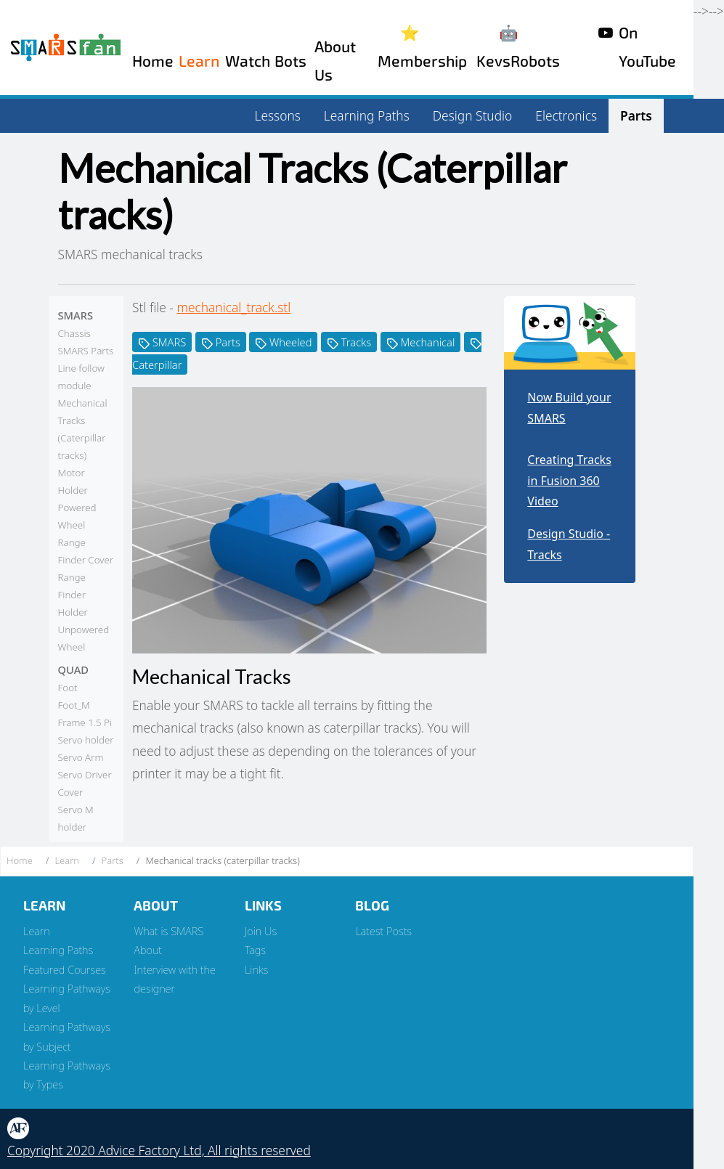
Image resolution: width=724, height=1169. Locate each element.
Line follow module (81, 377)
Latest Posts (383, 931)
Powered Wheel (77, 516)
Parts (636, 115)
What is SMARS (168, 931)
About (148, 949)
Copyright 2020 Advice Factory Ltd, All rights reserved (159, 1150)
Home (153, 61)
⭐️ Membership (422, 46)
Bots (290, 61)
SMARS (162, 342)
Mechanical (420, 342)
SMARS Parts (86, 350)
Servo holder (86, 739)
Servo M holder (76, 818)
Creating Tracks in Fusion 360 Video (569, 481)
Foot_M (74, 705)
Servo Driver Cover (85, 783)
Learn (199, 61)
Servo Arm (81, 757)
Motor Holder (73, 481)
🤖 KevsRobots (518, 46)
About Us (335, 60)
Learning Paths (367, 115)
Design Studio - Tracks (568, 544)
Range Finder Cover (86, 551)
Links (256, 969)
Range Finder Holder (73, 595)
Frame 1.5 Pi (85, 722)
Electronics (566, 115)
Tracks (349, 342)
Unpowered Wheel (84, 638)
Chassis (74, 333)
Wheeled (283, 342)
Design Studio (473, 115)
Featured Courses (64, 969)
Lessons (278, 115)
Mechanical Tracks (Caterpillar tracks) (82, 429)
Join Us (261, 931)
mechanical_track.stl (233, 307)
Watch (247, 61)
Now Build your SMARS (569, 407)
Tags (255, 949)
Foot (68, 687)
